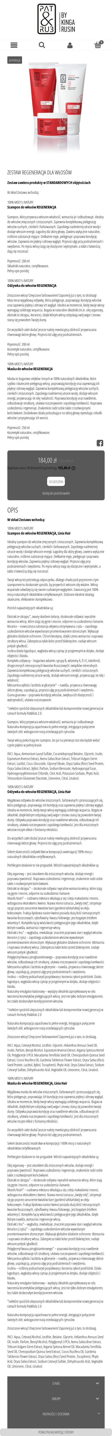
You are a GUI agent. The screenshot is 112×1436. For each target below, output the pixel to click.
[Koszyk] (98, 44)
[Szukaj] (41, 44)
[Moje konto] (70, 45)
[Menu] (14, 45)
